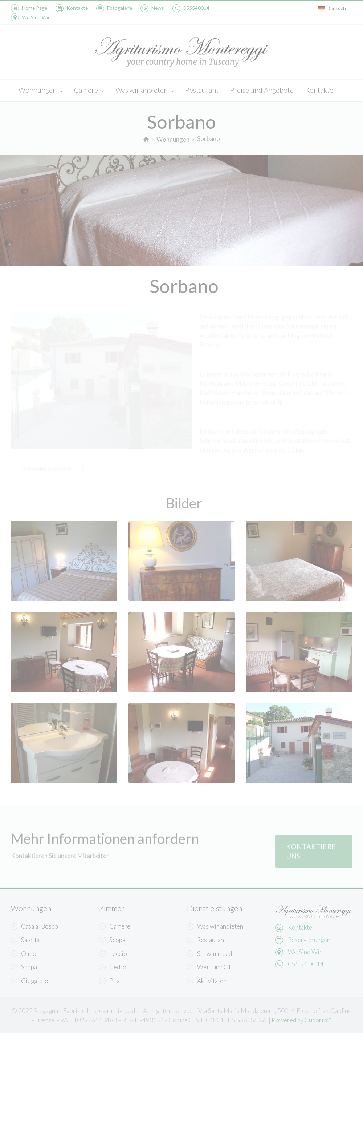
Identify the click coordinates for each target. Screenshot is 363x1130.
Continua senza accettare (110, 957)
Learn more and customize (114, 1061)
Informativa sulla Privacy (130, 1037)
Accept (261, 1037)
